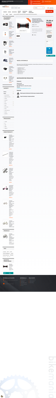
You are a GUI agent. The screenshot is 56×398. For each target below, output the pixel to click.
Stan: (33, 26)
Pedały (5, 129)
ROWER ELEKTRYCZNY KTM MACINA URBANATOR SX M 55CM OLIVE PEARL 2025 (12, 329)
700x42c (11, 352)
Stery (5, 146)
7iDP (5, 167)
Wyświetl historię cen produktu (49, 36)
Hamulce (5, 131)
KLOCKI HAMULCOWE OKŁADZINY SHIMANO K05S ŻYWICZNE (11, 79)
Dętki (5, 136)
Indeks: (33, 24)
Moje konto (32, 380)
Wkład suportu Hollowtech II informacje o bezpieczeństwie (31, 93)
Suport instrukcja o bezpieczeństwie (27, 96)
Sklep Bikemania (24, 385)
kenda (12, 351)
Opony (5, 134)
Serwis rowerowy (31, 12)
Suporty (5, 148)
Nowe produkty (8, 178)
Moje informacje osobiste (34, 386)
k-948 (4, 356)
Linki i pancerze (7, 141)
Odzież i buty (19, 12)
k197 (8, 349)
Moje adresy (32, 385)
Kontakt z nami (23, 382)
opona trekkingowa (6, 351)
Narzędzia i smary (24, 12)
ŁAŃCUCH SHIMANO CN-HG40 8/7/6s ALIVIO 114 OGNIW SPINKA (11, 217)
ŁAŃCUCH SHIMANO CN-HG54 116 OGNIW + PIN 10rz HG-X (11, 108)
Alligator (5, 170)
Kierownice (6, 138)
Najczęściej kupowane (7, 18)
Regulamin (23, 384)
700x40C (8, 354)
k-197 (11, 349)
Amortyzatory (6, 126)
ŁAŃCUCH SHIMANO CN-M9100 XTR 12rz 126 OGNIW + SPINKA (11, 201)
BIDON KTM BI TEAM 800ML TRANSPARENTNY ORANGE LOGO (12, 34)
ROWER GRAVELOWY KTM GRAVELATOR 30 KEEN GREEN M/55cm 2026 (12, 270)
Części (9, 11)
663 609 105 (15, 8)
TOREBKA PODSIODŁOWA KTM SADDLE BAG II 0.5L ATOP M (12, 69)
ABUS (5, 168)
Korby (5, 139)
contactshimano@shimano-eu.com (24, 88)
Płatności (22, 390)
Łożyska (5, 151)
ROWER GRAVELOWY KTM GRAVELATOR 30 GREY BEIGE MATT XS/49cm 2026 (12, 250)
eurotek (4, 349)
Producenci (7, 161)
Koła (5, 133)
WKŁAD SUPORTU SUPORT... (11, 365)
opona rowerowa (6, 352)
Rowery (5, 11)
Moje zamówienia (33, 382)
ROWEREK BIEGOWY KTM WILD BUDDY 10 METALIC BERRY (11, 234)
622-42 (4, 354)
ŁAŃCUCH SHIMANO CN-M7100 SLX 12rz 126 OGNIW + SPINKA (11, 305)
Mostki (5, 143)
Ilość (47, 41)
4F (4, 165)
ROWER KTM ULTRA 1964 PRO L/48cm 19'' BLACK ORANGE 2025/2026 (11, 288)
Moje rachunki (32, 384)
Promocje (6, 322)
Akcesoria (14, 11)
